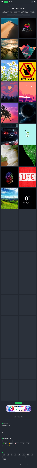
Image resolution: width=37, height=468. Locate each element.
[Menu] (2, 2)
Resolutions (4, 430)
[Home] (2, 5)
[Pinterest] (18, 417)
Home (6, 464)
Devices (3, 432)
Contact (10, 464)
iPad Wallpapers (5, 427)
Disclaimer (30, 464)
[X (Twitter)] (22, 417)
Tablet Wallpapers (5, 428)
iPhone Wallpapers (6, 425)
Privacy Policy (16, 464)
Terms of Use (24, 464)
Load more (18, 403)
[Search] (32, 2)
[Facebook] (15, 417)
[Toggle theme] (35, 2)
